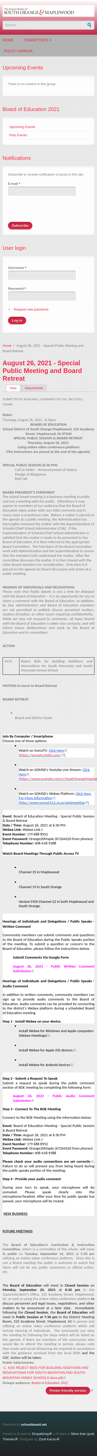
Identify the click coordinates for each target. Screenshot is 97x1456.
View (15, 388)
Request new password (31, 309)
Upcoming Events (22, 127)
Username (17, 268)
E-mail (14, 184)
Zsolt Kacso (47, 1439)
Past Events (18, 135)
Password (17, 288)
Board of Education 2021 (31, 109)
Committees (36, 40)
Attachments (34, 388)
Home (8, 40)
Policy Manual (18, 51)
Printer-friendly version (68, 1391)
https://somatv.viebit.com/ (40, 755)
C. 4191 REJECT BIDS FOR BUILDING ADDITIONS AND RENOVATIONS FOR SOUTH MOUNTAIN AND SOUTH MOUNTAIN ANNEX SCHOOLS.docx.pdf (45, 1373)
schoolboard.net (34, 1424)
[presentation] (47, 212)
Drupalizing (40, 1434)
